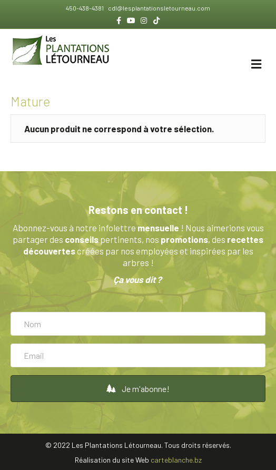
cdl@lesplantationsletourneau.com (158, 8)
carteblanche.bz (176, 459)
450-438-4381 (85, 8)
